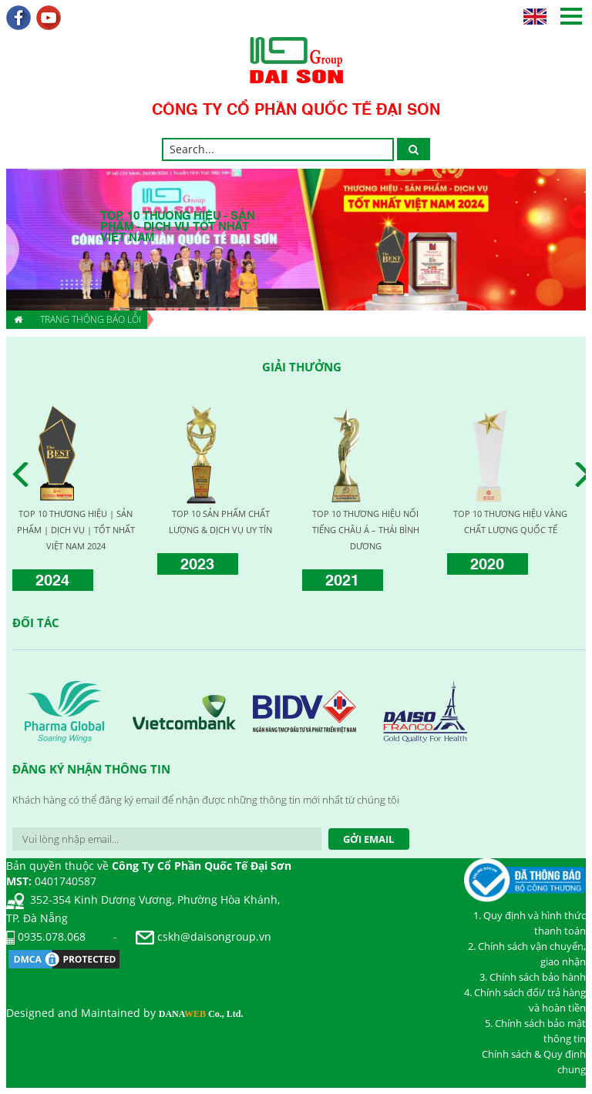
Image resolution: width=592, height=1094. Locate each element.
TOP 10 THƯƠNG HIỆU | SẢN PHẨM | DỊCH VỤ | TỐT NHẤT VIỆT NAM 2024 (76, 530)
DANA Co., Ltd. (201, 1013)
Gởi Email (368, 839)
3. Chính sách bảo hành (532, 977)
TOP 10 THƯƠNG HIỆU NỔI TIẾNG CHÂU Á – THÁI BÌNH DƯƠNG (365, 530)
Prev (24, 474)
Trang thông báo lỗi (90, 319)
